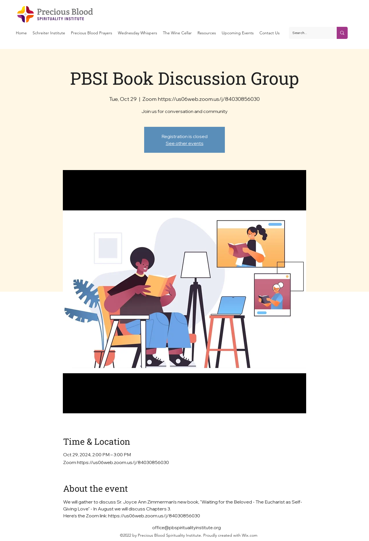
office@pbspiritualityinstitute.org (186, 527)
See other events (185, 143)
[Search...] (308, 33)
